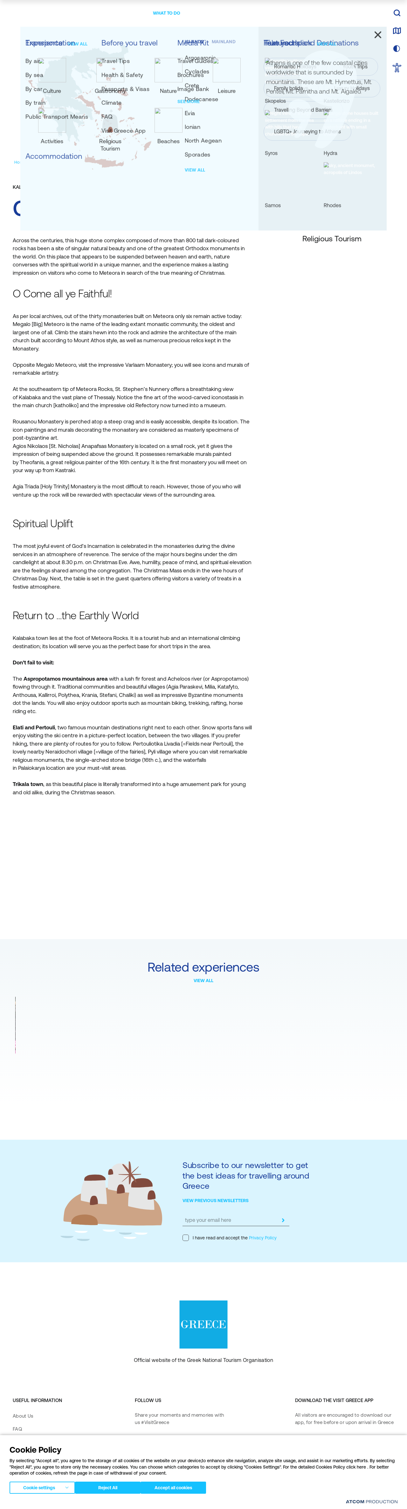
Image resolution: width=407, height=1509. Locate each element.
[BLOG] (281, 13)
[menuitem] (127, 13)
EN (374, 13)
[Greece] (52, 12)
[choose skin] (397, 49)
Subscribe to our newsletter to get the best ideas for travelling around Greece (246, 1175)
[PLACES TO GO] (127, 13)
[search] (397, 13)
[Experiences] (53, 162)
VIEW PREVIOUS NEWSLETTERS (216, 1200)
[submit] (283, 1220)
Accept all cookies (180, 1486)
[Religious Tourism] (88, 162)
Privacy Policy (262, 1237)
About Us (23, 1416)
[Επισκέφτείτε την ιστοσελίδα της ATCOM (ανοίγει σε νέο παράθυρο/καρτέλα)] (371, 1501)
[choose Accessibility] (397, 68)
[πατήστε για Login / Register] (341, 13)
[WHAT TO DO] (166, 13)
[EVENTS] (257, 13)
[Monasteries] (123, 162)
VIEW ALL (203, 980)
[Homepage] (25, 162)
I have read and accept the (230, 1238)
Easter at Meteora (38, 1063)
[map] (396, 31)
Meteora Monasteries (133, 1063)
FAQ (17, 1429)
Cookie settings (39, 1486)
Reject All (111, 1486)
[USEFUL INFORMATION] (214, 13)
